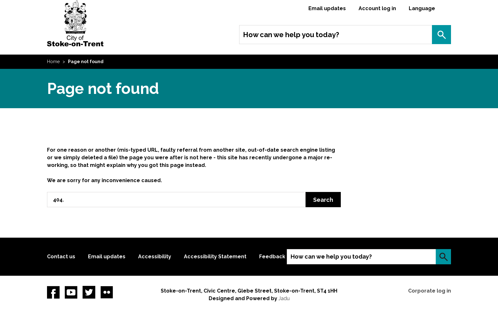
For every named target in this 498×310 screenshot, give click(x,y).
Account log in (377, 8)
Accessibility (154, 257)
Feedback (272, 257)
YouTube (71, 292)
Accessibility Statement (215, 257)
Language (422, 8)
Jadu (284, 298)
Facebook (53, 292)
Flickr (106, 292)
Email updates (327, 8)
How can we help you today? (291, 34)
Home (53, 61)
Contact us (61, 257)
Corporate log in (429, 291)
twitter (89, 292)
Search (441, 34)
